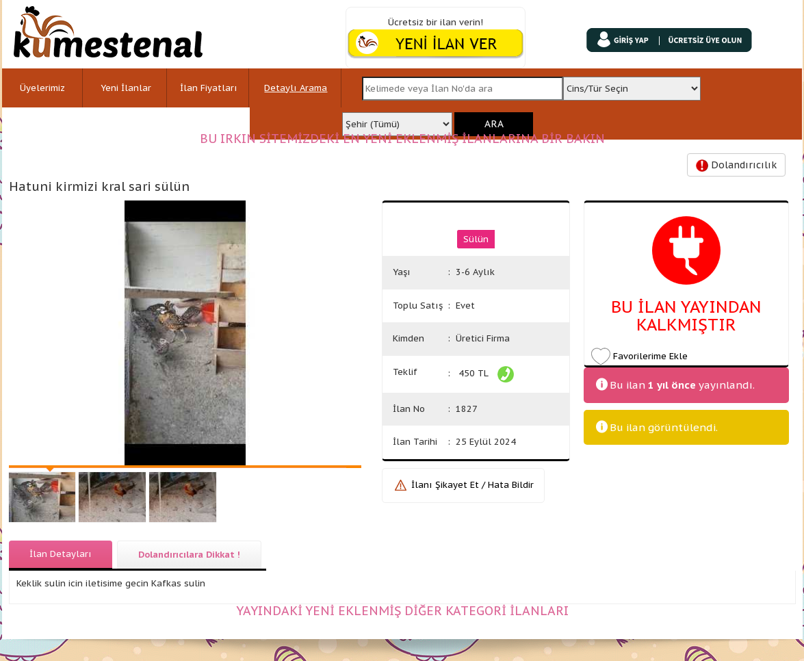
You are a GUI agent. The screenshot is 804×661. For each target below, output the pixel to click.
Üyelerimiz (42, 88)
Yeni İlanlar (126, 88)
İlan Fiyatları (208, 88)
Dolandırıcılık (736, 165)
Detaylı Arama (295, 88)
